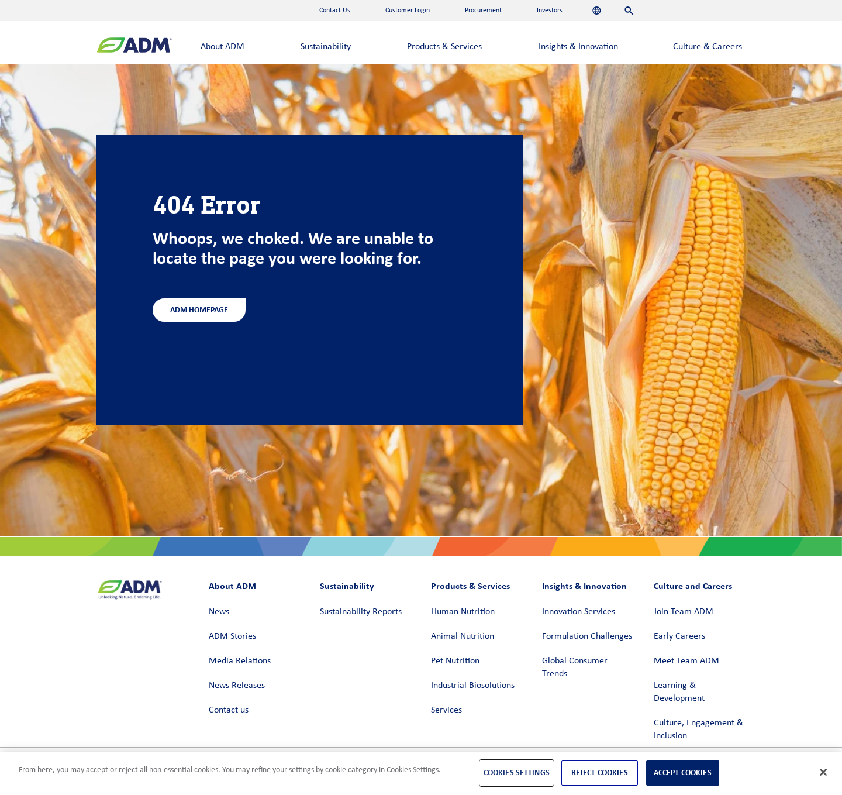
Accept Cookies (683, 772)
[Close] (823, 772)
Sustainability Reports (361, 612)
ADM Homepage (199, 310)
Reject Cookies (599, 772)
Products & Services (444, 46)
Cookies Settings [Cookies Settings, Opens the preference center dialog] (517, 772)
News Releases (237, 685)
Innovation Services (578, 612)
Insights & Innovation (578, 46)
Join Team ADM (683, 612)
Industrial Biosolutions (473, 685)
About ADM (222, 46)
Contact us (229, 710)
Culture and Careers (693, 585)
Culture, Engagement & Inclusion (698, 729)
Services (446, 710)
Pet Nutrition (455, 661)
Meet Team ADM (686, 661)
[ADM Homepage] (134, 46)
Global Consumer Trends (575, 667)
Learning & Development (679, 692)
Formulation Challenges (587, 636)
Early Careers (679, 636)
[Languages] (596, 10)
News (219, 612)
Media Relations (240, 661)
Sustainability (326, 46)
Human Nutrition (463, 612)
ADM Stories (232, 636)
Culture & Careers (707, 46)
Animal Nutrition (462, 636)
